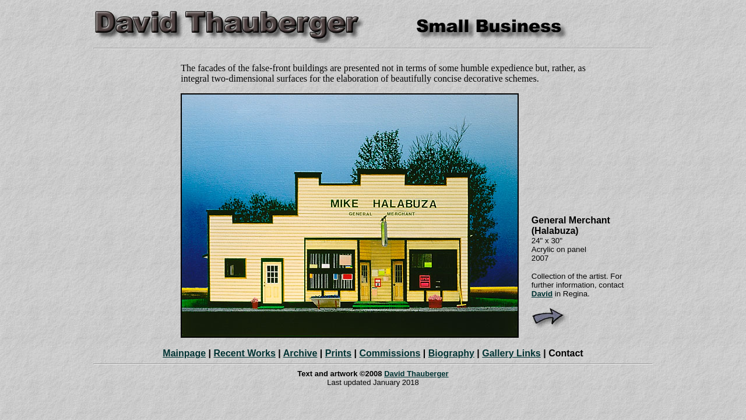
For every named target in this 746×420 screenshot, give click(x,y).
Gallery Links (511, 353)
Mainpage (184, 353)
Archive (300, 353)
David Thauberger (416, 373)
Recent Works (244, 353)
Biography (451, 353)
